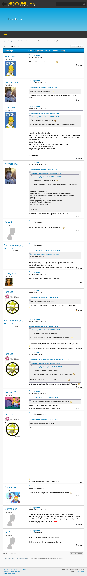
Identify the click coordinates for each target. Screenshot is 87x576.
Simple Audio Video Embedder (11, 571)
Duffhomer (11, 508)
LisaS (8, 531)
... (17, 46)
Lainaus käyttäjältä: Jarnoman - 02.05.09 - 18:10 (43, 398)
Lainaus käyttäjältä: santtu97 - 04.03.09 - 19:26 (43, 87)
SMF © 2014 (13, 569)
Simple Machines (22, 569)
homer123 (10, 392)
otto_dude (10, 273)
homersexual (12, 82)
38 (19, 46)
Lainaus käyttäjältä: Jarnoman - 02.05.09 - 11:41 (43, 326)
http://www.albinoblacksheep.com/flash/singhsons (44, 254)
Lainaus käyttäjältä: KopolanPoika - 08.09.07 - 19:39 (44, 251)
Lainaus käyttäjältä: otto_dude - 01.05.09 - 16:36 (43, 297)
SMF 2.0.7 (6, 569)
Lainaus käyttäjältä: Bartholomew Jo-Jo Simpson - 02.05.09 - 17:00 (49, 359)
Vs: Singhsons (34, 55)
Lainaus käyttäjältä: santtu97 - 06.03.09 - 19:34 (43, 169)
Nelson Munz (12, 487)
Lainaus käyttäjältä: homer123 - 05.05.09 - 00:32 (43, 419)
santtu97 (10, 56)
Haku (84, 4)
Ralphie (9, 222)
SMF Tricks (80, 571)
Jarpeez (9, 291)
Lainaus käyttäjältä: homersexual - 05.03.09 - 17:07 (44, 113)
